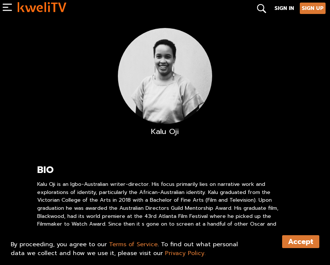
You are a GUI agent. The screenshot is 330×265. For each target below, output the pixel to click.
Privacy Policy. (185, 253)
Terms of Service (133, 244)
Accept (300, 241)
